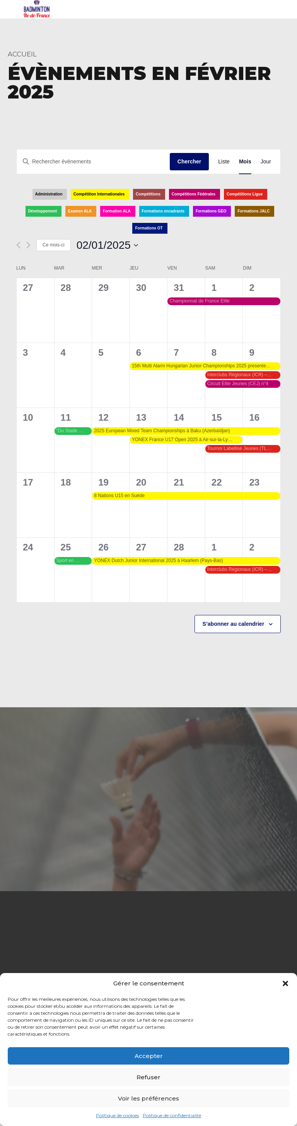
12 (103, 417)
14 (179, 417)
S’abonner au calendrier (234, 624)
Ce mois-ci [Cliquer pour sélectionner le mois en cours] (54, 245)
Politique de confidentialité (172, 1115)
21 (179, 482)
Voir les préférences (148, 1098)
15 (217, 417)
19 (103, 482)
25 (66, 547)
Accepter (149, 1056)
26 (103, 547)
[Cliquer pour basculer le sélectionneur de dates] (107, 245)
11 (66, 417)
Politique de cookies (117, 1115)
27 (141, 547)
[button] (285, 983)
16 (254, 417)
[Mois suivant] (28, 245)
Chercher (189, 161)
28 (179, 547)
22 (217, 482)
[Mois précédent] (18, 245)
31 (179, 287)
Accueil (22, 54)
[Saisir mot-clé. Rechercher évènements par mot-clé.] (93, 161)
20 (141, 482)
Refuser (148, 1077)
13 (141, 417)
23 (254, 482)
